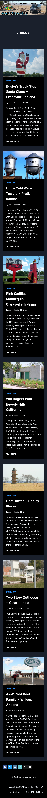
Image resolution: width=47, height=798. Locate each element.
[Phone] (25, 767)
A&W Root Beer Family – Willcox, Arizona (19, 699)
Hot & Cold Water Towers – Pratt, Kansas (19, 193)
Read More (12, 141)
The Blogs (23, 3)
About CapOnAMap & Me (21, 787)
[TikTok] (20, 767)
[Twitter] (10, 767)
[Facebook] (5, 767)
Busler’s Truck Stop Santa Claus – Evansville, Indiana (21, 91)
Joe (9, 103)
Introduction (37, 792)
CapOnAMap (11, 81)
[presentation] (23, 63)
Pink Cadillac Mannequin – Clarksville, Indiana (21, 299)
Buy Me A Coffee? (36, 3)
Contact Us (15, 792)
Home (15, 3)
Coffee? (39, 787)
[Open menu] (5, 3)
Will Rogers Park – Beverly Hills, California (20, 404)
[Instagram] (15, 767)
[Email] (29, 767)
